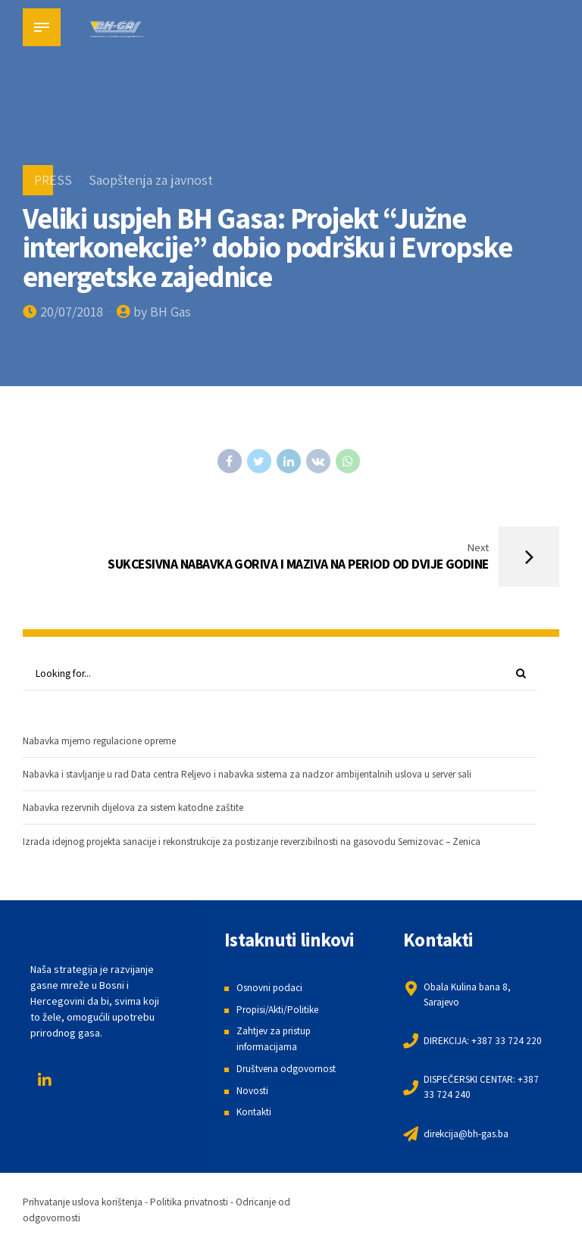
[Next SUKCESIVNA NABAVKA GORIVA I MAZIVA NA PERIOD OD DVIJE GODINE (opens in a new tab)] (425, 558)
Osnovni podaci (271, 991)
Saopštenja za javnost (151, 180)
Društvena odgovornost (290, 1072)
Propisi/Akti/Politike (281, 1012)
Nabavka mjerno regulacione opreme (106, 743)
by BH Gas (162, 311)
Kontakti (255, 1115)
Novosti (253, 1094)
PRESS (53, 180)
